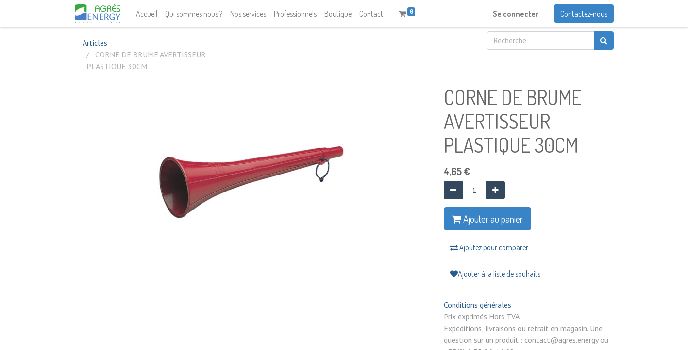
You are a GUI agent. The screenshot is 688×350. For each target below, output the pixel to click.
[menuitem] (146, 13)
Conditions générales (477, 305)
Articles (95, 43)
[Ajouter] (495, 190)
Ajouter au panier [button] (487, 218)
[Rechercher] (604, 40)
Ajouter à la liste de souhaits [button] (495, 274)
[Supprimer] (453, 190)
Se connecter (515, 13)
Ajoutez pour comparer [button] (489, 247)
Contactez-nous (583, 13)
